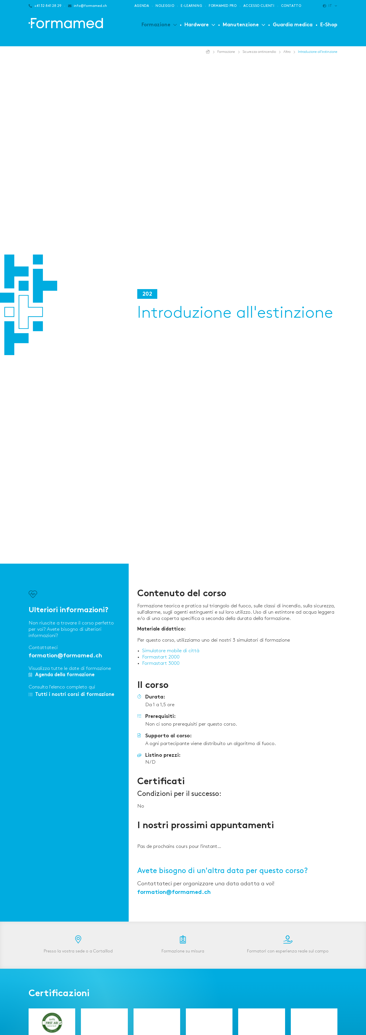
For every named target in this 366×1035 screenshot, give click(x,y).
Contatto (291, 5)
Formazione (156, 25)
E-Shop (328, 25)
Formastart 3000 (161, 663)
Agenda (141, 5)
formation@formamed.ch (65, 656)
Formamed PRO (222, 5)
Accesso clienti (258, 5)
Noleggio (165, 5)
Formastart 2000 (161, 657)
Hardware (196, 25)
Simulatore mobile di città (170, 650)
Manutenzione (241, 25)
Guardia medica (293, 25)
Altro (287, 51)
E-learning (191, 5)
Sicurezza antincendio (259, 51)
